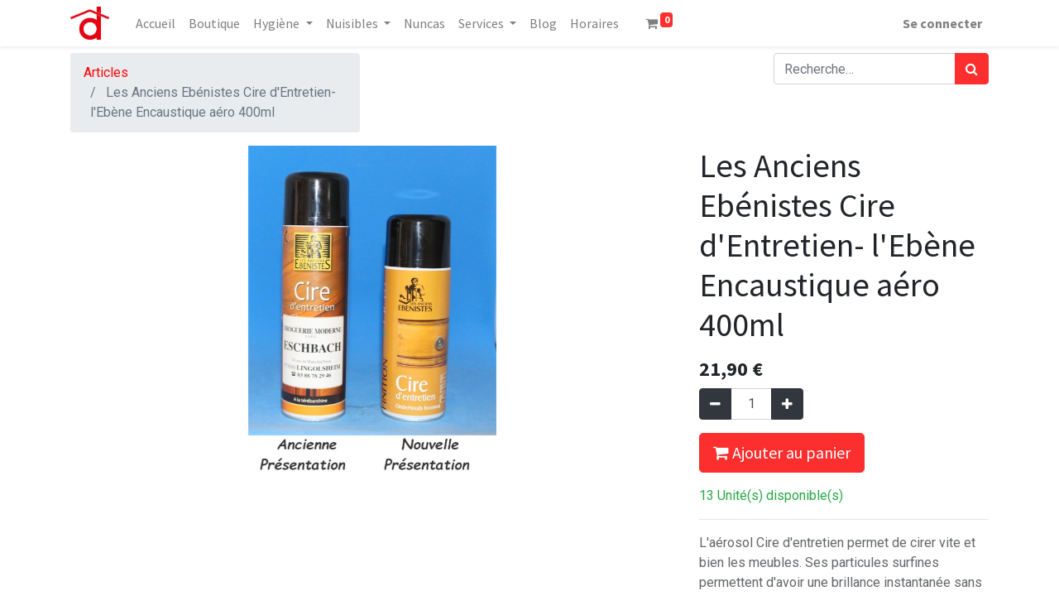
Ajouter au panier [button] (782, 452)
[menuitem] (155, 23)
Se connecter (942, 23)
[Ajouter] (787, 404)
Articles (106, 72)
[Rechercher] (972, 68)
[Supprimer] (715, 404)
